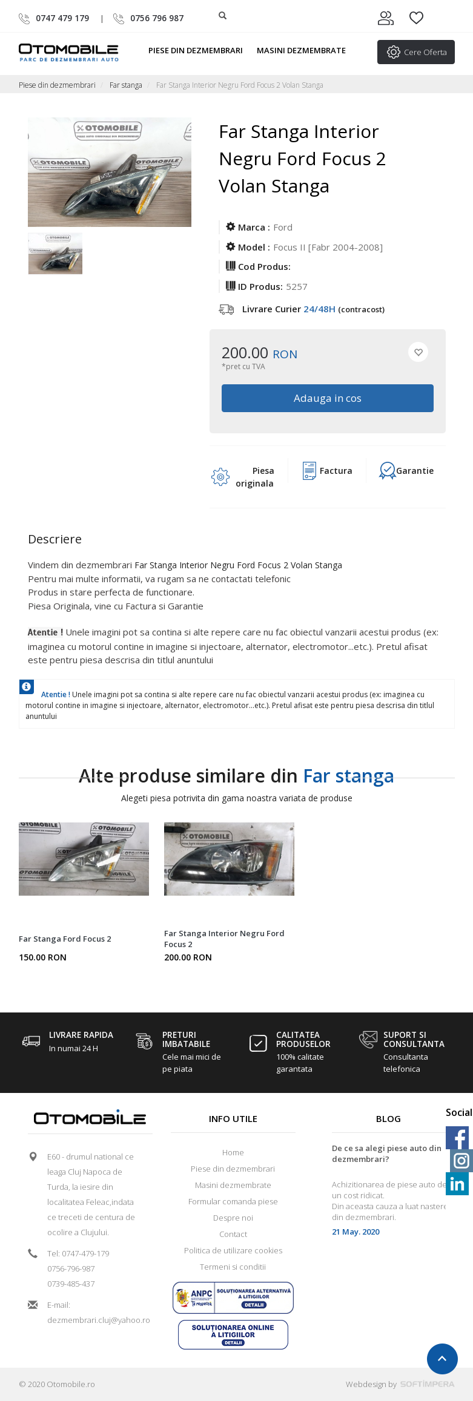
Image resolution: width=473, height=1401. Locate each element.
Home (233, 1152)
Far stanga (126, 85)
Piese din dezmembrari (200, 50)
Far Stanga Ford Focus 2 (65, 938)
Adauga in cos (328, 398)
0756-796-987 (70, 1268)
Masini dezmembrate (306, 50)
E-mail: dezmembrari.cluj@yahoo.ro (94, 1312)
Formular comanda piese (233, 1201)
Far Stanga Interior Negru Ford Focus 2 (224, 939)
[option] (55, 257)
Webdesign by (400, 1384)
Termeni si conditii (233, 1266)
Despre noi (233, 1217)
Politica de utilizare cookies (233, 1250)
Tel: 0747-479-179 (78, 1253)
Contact (233, 1234)
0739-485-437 (70, 1283)
